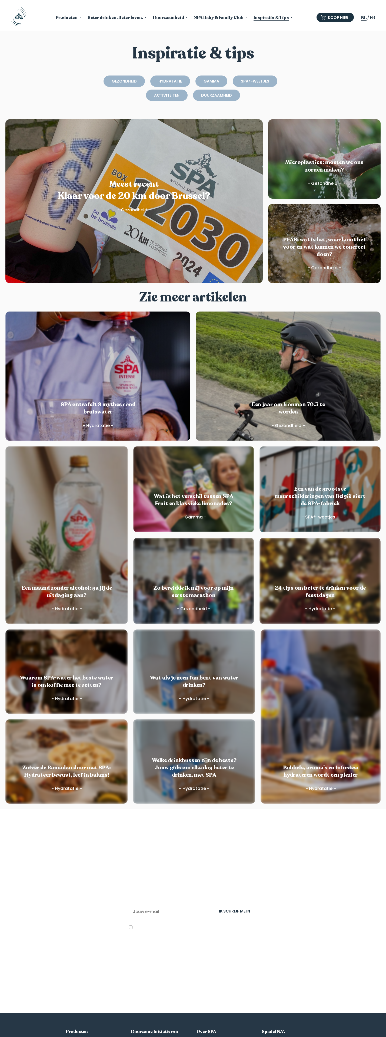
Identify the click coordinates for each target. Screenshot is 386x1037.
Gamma (211, 81)
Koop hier (334, 17)
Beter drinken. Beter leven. (115, 18)
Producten (67, 18)
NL (364, 18)
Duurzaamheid (168, 18)
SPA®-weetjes (255, 81)
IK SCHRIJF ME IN (234, 911)
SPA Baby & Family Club (219, 18)
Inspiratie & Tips (271, 18)
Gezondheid (124, 81)
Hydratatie (170, 81)
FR (372, 18)
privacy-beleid (164, 959)
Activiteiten (166, 95)
